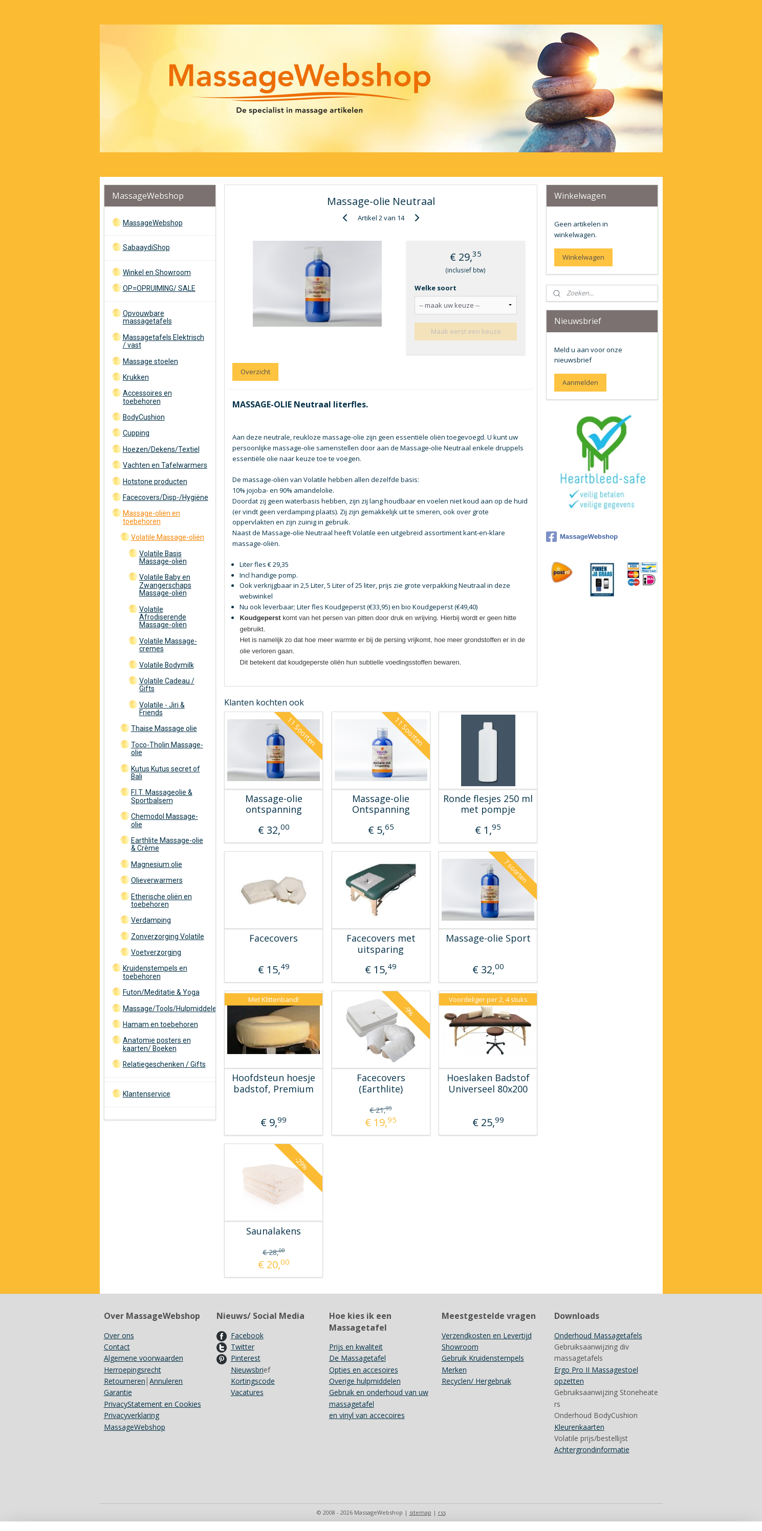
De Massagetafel (357, 1358)
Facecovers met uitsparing (381, 944)
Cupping (136, 433)
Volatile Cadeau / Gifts (166, 685)
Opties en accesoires (363, 1370)
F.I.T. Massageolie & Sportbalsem (161, 796)
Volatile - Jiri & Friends (162, 709)
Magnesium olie (156, 864)
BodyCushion (144, 417)
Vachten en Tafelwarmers (165, 465)
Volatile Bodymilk (166, 665)
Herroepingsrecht (132, 1370)
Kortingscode (253, 1381)
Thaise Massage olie (164, 728)
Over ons (119, 1335)
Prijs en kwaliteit (356, 1347)
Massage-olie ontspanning (273, 804)
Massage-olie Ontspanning (381, 804)
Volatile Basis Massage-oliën (163, 557)
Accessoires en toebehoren (147, 397)
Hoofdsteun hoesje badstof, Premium (273, 1083)
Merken (454, 1370)
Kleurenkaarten (579, 1427)
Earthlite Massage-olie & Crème (167, 844)
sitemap (420, 1512)
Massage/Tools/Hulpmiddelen (169, 1008)
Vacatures (247, 1392)
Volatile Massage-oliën (167, 537)
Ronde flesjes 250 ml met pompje (488, 804)
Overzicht (255, 371)
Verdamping (151, 920)
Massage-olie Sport (488, 938)
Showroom (460, 1347)
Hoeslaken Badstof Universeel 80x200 (488, 1083)
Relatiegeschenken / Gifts (164, 1064)
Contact (117, 1347)
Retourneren (124, 1381)
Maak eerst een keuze (466, 331)
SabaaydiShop (146, 247)
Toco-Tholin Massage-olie (167, 749)
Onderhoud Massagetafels (598, 1335)
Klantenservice (146, 1094)
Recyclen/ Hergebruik (476, 1381)
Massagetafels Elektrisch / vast (163, 341)
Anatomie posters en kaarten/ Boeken (157, 1044)
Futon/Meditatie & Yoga (161, 992)
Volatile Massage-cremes (168, 645)
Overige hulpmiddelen (365, 1381)
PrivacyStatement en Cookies (152, 1404)
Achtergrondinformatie (591, 1449)
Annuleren (166, 1381)
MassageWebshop (153, 223)
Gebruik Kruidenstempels (483, 1358)
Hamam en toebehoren (160, 1024)
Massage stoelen (150, 361)
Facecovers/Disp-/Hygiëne (165, 497)
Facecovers (273, 938)
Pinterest (245, 1358)
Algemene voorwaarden (143, 1358)
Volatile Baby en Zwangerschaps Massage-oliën (165, 585)
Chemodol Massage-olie (164, 820)
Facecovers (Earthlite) (381, 1083)
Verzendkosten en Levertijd (487, 1335)
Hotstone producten (155, 481)
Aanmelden (580, 382)
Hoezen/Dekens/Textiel (161, 449)
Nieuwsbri (247, 1370)
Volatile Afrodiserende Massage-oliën (163, 617)
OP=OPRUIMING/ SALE (159, 288)
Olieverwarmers (157, 880)
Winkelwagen (583, 257)
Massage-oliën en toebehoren (151, 517)
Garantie (118, 1392)
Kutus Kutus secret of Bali (165, 773)
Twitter (242, 1347)
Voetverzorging (156, 952)
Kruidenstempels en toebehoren (155, 972)
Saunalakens (273, 1231)
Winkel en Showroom (157, 272)
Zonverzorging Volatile (167, 936)
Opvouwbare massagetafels (147, 317)
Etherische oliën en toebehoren (161, 900)
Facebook (247, 1335)
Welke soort (435, 287)
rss (442, 1512)
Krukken (136, 377)
